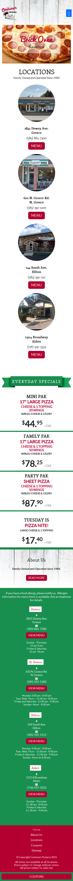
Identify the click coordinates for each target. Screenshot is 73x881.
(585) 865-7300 (36, 628)
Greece (35, 609)
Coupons (36, 845)
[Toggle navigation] (69, 13)
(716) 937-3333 (36, 787)
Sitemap (36, 850)
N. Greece (35, 662)
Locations (37, 839)
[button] (7, 44)
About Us (36, 834)
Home (36, 829)
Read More (36, 577)
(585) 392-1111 (36, 734)
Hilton (35, 715)
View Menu (36, 635)
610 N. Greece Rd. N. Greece (37, 200)
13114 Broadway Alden (36, 339)
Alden (35, 768)
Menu (36, 146)
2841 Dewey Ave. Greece (37, 130)
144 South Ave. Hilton (36, 269)
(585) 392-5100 (36, 681)
